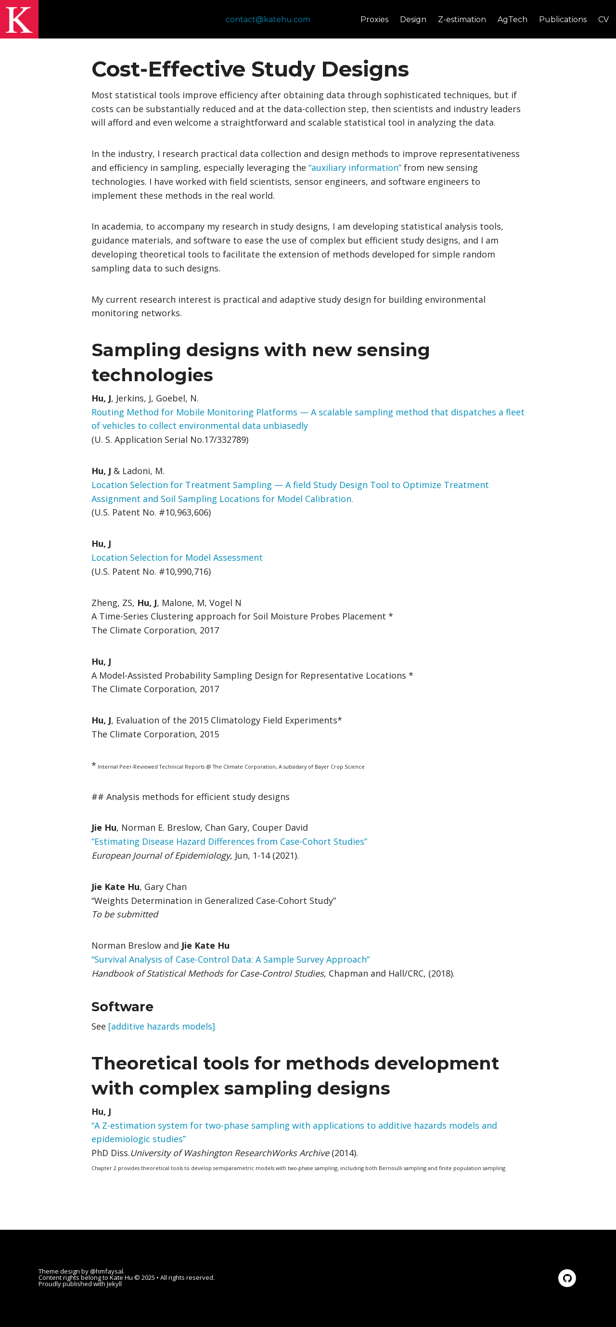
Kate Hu (121, 1277)
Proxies (374, 19)
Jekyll (114, 1283)
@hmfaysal (106, 1271)
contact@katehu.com (268, 19)
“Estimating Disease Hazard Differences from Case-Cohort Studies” (229, 841)
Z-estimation (462, 19)
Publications (563, 19)
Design (413, 19)
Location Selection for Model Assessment (177, 557)
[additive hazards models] (161, 1026)
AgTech (512, 19)
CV (603, 19)
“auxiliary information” (354, 167)
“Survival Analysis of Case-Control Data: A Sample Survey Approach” (230, 959)
